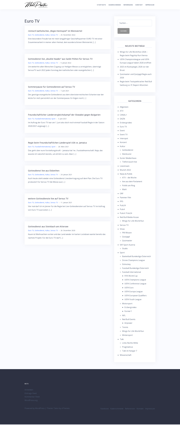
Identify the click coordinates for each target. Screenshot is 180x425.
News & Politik (126, 174)
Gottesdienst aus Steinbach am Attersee (48, 226)
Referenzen (128, 5)
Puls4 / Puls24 (126, 213)
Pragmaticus (127, 347)
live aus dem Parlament (132, 182)
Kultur (47, 35)
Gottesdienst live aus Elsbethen (43, 170)
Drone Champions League (133, 261)
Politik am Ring (128, 186)
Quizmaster (127, 241)
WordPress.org (31, 400)
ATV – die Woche (129, 178)
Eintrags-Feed (31, 394)
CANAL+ (123, 115)
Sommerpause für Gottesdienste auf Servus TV (51, 86)
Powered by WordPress (35, 409)
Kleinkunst (126, 154)
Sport (53, 119)
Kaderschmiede (115, 5)
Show (122, 229)
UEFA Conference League (135, 284)
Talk (122, 340)
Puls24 (123, 206)
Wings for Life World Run (133, 221)
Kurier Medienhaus (128, 158)
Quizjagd (126, 237)
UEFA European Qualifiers (135, 296)
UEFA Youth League (132, 300)
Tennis (125, 327)
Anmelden (29, 390)
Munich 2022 (125, 170)
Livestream (124, 166)
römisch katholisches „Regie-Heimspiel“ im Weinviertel (55, 31)
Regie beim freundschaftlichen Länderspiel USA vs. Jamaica (57, 142)
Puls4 (122, 210)
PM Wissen (127, 233)
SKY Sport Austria (127, 245)
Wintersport (127, 335)
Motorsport (127, 304)
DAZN (122, 119)
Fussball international (43, 119)
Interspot (124, 139)
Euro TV (31, 35)
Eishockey (126, 264)
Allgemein (124, 107)
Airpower (128, 323)
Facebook (104, 409)
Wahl (124, 190)
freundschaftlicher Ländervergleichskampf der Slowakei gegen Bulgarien (64, 114)
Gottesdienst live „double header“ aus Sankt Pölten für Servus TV (60, 58)
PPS (121, 202)
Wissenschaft (125, 355)
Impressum (149, 5)
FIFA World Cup (131, 276)
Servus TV (54, 35)
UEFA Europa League (133, 292)
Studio (125, 249)
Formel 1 (128, 312)
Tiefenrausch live (129, 162)
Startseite (101, 5)
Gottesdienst (39, 35)
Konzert (123, 143)
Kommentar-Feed (32, 397)
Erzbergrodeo (126, 123)
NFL (124, 316)
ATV (121, 111)
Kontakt (139, 5)
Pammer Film (125, 198)
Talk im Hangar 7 (129, 351)
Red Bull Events (128, 320)
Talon (56, 409)
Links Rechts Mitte (130, 343)
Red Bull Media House (129, 218)
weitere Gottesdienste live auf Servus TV (48, 198)
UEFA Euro (129, 288)
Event (122, 131)
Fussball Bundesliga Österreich (135, 268)
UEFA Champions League (135, 280)
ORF (121, 194)
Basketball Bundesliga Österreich (136, 257)
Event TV (124, 135)
